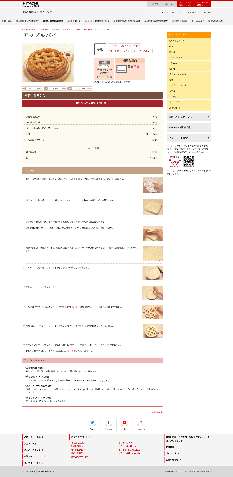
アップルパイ (40, 35)
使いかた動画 (77, 450)
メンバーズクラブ (32, 450)
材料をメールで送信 (57, 89)
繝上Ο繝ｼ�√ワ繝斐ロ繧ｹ (27, 21)
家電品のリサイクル (80, 457)
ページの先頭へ (154, 412)
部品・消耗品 (77, 453)
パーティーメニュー (142, 51)
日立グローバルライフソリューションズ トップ (166, 12)
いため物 (173, 63)
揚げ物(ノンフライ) (177, 74)
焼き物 (172, 52)
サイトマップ (193, 12)
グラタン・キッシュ (177, 57)
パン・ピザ (174, 102)
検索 (154, 4)
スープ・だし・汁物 (177, 85)
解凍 (171, 46)
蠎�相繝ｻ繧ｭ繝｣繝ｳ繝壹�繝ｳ (127, 21)
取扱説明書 (76, 446)
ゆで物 (172, 91)
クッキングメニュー (72, 29)
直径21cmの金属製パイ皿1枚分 (92, 103)
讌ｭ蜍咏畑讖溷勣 (180, 21)
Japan (169, 4)
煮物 (171, 80)
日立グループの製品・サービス (185, 4)
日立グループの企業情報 (202, 4)
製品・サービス (45, 29)
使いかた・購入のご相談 (129, 450)
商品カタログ (124, 443)
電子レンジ (58, 29)
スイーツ (113, 46)
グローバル (171, 453)
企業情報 (170, 447)
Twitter (92, 424)
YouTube (124, 424)
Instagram (141, 424)
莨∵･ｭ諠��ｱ (198, 21)
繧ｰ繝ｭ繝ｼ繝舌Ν (215, 21)
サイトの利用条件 (28, 471)
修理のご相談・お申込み (129, 453)
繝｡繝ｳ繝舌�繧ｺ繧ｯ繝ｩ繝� (97, 21)
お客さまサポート (79, 437)
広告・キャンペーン (33, 456)
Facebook (108, 424)
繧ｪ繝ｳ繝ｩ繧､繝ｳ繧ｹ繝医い (156, 21)
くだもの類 (125, 46)
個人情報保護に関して (46, 471)
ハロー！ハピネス (32, 437)
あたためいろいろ (176, 41)
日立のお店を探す (126, 446)
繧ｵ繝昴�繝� (73, 21)
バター (137, 46)
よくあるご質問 (78, 443)
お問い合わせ (206, 12)
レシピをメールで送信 (82, 89)
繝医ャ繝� (7, 21)
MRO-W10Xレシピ (90, 29)
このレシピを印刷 (34, 89)
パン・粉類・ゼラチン (119, 51)
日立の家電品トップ (29, 29)
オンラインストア (32, 462)
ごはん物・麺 (175, 108)
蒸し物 (172, 69)
